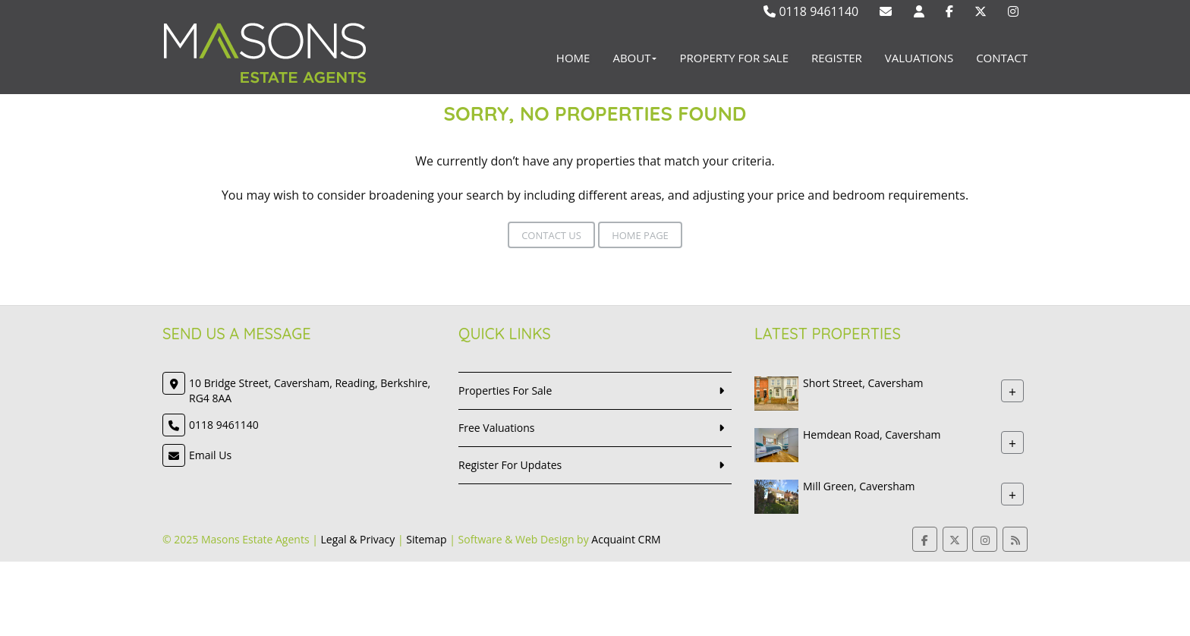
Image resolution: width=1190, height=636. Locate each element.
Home (573, 57)
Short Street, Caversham (863, 383)
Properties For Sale (505, 390)
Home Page (640, 235)
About (634, 57)
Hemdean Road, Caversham (871, 434)
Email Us (210, 455)
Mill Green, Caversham (859, 486)
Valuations (919, 57)
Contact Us (551, 235)
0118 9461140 (810, 11)
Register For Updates (510, 465)
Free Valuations (496, 427)
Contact (1002, 57)
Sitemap (426, 539)
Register (836, 57)
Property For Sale (734, 57)
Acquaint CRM (625, 539)
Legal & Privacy (358, 539)
